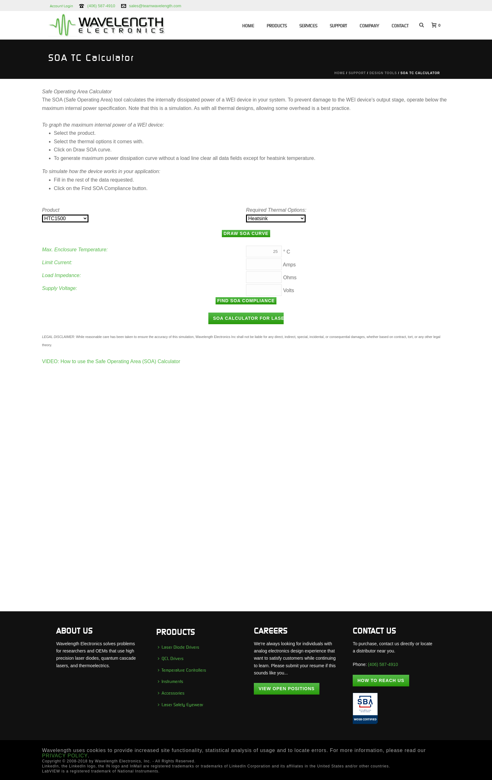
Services (308, 25)
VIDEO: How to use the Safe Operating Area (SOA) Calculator (111, 361)
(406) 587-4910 (101, 5)
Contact (400, 25)
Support (338, 25)
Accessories (171, 692)
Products (277, 25)
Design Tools (383, 73)
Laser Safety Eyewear (180, 704)
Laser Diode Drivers (178, 647)
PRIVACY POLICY (65, 755)
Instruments (170, 681)
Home (248, 25)
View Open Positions (286, 688)
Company (369, 25)
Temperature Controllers (182, 670)
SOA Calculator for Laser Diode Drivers (248, 318)
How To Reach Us (380, 680)
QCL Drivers (171, 658)
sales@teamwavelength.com (155, 5)
